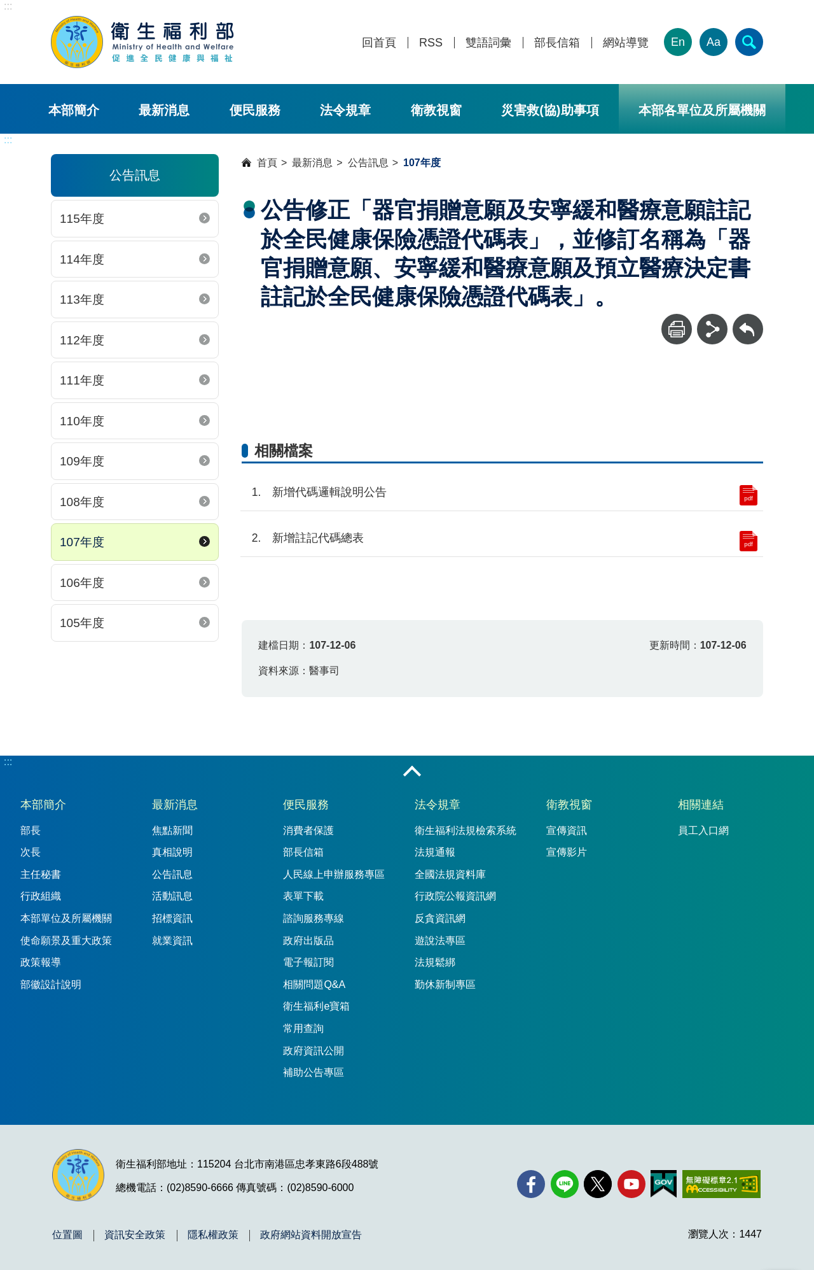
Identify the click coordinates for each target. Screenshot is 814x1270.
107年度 (82, 542)
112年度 (82, 340)
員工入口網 (703, 830)
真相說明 (172, 852)
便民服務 (255, 110)
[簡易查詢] (749, 42)
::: (8, 6)
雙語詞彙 (488, 43)
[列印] (676, 329)
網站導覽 (626, 43)
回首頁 (379, 43)
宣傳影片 (566, 852)
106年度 (82, 582)
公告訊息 (368, 162)
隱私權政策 (213, 1235)
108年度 (82, 502)
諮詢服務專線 (313, 918)
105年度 (82, 623)
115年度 (82, 218)
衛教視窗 (436, 110)
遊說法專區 (440, 940)
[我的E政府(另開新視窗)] (664, 1184)
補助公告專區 (313, 1072)
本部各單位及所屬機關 (702, 110)
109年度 (82, 461)
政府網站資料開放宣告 (311, 1235)
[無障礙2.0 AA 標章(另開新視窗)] (721, 1184)
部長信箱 (557, 43)
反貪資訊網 (440, 918)
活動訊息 (172, 896)
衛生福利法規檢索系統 (465, 830)
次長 (30, 852)
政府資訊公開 (313, 1050)
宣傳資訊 (566, 830)
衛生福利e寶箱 (316, 1006)
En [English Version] (678, 42)
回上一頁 (748, 319)
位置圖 (67, 1235)
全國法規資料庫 (450, 874)
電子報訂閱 (308, 962)
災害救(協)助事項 (549, 110)
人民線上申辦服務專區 (334, 874)
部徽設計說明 (50, 984)
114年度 (82, 259)
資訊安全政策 (134, 1235)
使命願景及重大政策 (66, 940)
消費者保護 (308, 830)
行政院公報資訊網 (455, 896)
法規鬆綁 (435, 962)
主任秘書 (40, 874)
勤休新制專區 (445, 984)
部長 (30, 830)
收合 (412, 772)
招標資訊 (172, 918)
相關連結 (701, 804)
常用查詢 (303, 1028)
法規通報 (435, 852)
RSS (431, 43)
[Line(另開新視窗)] (565, 1184)
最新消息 (164, 110)
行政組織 (40, 896)
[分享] (712, 329)
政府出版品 (308, 940)
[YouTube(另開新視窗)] (631, 1184)
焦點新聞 (172, 830)
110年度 (82, 421)
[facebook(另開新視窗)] (531, 1184)
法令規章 (345, 110)
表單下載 (303, 896)
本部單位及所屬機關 (66, 918)
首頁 (267, 162)
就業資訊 (172, 940)
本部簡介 (73, 110)
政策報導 (40, 962)
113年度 (82, 299)
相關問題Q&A (314, 984)
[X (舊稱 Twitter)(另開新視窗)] (598, 1184)
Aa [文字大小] (714, 42)
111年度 (82, 380)
